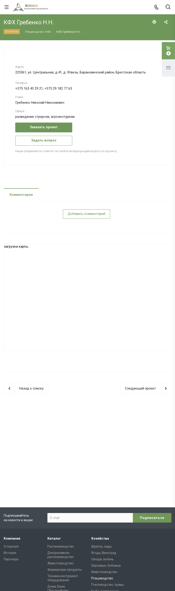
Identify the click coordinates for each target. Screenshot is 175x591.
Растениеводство (60, 483)
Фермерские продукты (64, 506)
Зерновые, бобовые (106, 502)
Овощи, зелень (102, 495)
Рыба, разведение (105, 527)
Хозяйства (100, 475)
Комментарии (21, 195)
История (10, 489)
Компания (12, 475)
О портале (11, 483)
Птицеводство (102, 514)
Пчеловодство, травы (107, 521)
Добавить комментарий (86, 214)
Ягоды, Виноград (103, 489)
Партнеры (11, 495)
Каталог (54, 475)
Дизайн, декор (102, 534)
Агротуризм (100, 540)
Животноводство (60, 499)
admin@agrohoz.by (141, 561)
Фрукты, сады (101, 483)
